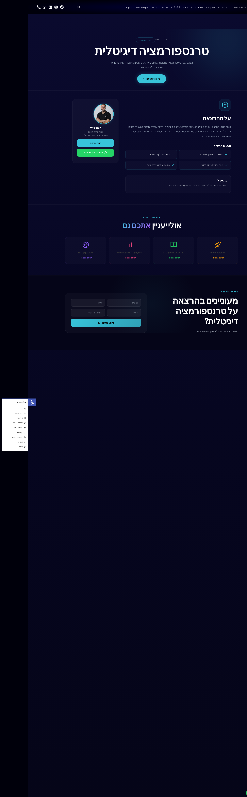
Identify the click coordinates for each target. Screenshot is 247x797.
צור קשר (101, 7)
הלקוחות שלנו (114, 7)
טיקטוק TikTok (151, 7)
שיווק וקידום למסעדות (175, 7)
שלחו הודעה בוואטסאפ (67, 153)
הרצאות (195, 7)
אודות (127, 7)
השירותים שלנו (211, 7)
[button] (3, 402)
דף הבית (227, 7)
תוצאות (136, 7)
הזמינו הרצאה (67, 143)
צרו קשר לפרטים (123, 78)
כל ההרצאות (133, 39)
